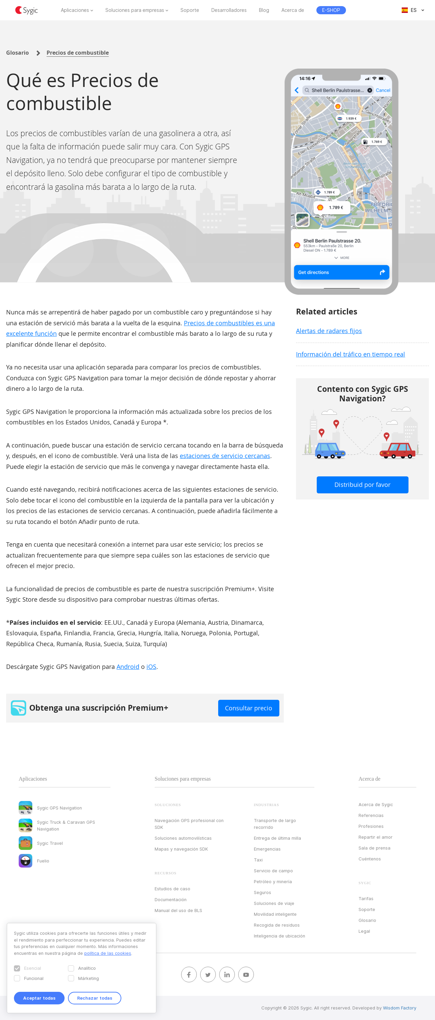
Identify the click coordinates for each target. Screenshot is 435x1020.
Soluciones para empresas (134, 10)
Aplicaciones (75, 10)
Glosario (17, 52)
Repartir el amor (376, 837)
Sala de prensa (374, 848)
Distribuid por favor (362, 484)
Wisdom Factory (399, 1007)
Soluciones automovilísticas (183, 838)
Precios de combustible (78, 52)
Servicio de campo (273, 870)
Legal (364, 931)
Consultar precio (248, 708)
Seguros (262, 892)
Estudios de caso (172, 888)
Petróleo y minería (273, 881)
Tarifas (366, 898)
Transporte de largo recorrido (275, 824)
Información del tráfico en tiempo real (350, 354)
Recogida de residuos (277, 925)
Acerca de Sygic (376, 804)
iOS (151, 666)
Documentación (171, 899)
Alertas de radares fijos (329, 331)
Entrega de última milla (277, 838)
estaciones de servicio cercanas (225, 456)
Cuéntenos (370, 858)
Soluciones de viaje (274, 903)
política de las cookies (107, 953)
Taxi (258, 859)
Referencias (371, 815)
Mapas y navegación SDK (181, 849)
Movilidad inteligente (275, 914)
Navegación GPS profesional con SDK (189, 824)
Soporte (189, 10)
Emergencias (267, 849)
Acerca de (292, 10)
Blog (264, 10)
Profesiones (371, 826)
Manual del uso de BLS (178, 910)
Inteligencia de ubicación (279, 936)
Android (128, 666)
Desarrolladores (229, 10)
